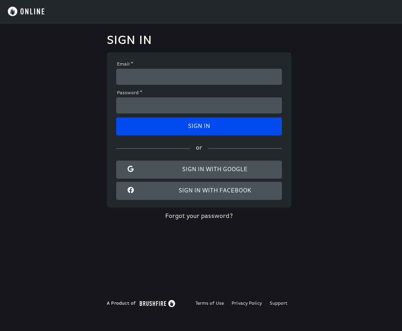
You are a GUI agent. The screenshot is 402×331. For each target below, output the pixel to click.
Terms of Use (210, 303)
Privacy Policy (247, 303)
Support (278, 303)
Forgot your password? (199, 216)
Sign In (199, 126)
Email (125, 64)
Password (130, 93)
